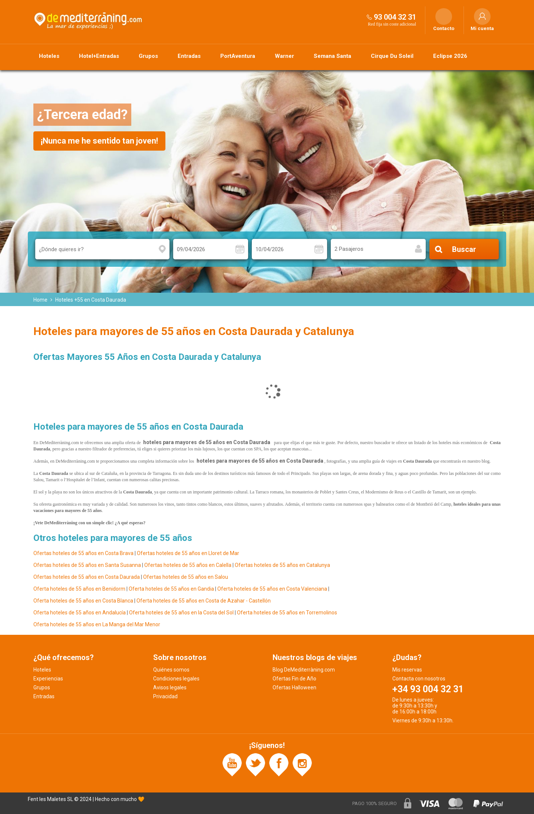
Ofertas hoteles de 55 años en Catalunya (282, 565)
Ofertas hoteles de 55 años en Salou (185, 577)
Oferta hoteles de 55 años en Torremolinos (287, 613)
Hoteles (49, 56)
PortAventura (237, 56)
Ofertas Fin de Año (294, 679)
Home (40, 300)
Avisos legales (170, 687)
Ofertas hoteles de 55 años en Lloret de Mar (188, 553)
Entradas (189, 56)
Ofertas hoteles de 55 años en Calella (187, 565)
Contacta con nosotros (418, 679)
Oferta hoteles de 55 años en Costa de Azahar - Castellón (203, 601)
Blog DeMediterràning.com (304, 670)
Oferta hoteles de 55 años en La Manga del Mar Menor (96, 624)
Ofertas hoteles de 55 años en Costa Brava (83, 553)
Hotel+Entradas (99, 56)
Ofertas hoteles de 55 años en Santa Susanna (87, 565)
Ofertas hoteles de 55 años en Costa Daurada (86, 577)
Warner (284, 56)
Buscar (464, 249)
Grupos (148, 56)
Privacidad (165, 696)
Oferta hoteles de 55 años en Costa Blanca (83, 601)
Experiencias (48, 679)
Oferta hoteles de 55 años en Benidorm (79, 589)
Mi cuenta (482, 28)
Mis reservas (407, 670)
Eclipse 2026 (450, 56)
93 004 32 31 (395, 17)
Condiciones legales (176, 679)
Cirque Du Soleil (392, 56)
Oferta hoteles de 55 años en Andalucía (80, 613)
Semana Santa (332, 56)
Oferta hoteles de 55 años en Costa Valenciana (272, 589)
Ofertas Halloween (294, 687)
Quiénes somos (171, 670)
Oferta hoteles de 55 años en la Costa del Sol (181, 613)
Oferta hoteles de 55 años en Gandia (171, 589)
